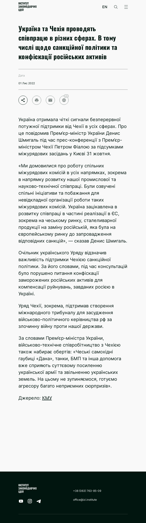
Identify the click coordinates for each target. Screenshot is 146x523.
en (104, 7)
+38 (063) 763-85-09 (87, 490)
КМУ (47, 398)
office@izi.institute (85, 499)
